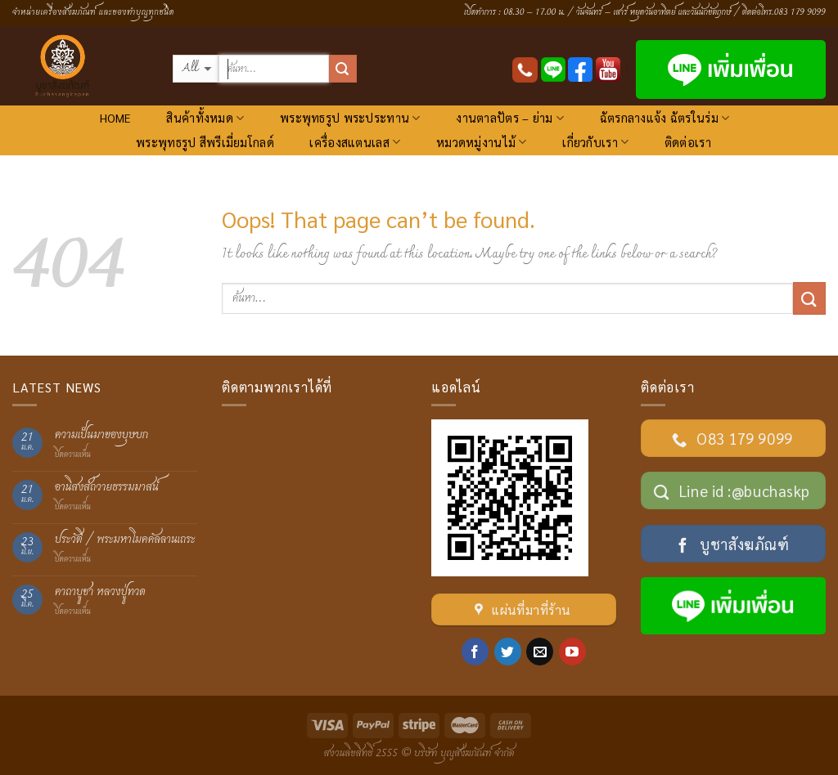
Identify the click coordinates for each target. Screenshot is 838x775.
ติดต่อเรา (688, 142)
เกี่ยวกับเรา (595, 142)
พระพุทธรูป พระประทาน (350, 118)
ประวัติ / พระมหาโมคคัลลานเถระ (125, 540)
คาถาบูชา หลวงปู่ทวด (100, 592)
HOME (115, 117)
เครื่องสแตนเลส (354, 142)
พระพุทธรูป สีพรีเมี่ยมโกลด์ (205, 142)
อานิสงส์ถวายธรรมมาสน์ (107, 487)
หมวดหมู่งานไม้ (481, 142)
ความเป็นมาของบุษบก (101, 435)
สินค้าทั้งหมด (205, 118)
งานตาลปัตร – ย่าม (510, 118)
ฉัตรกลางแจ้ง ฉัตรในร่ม (665, 118)
